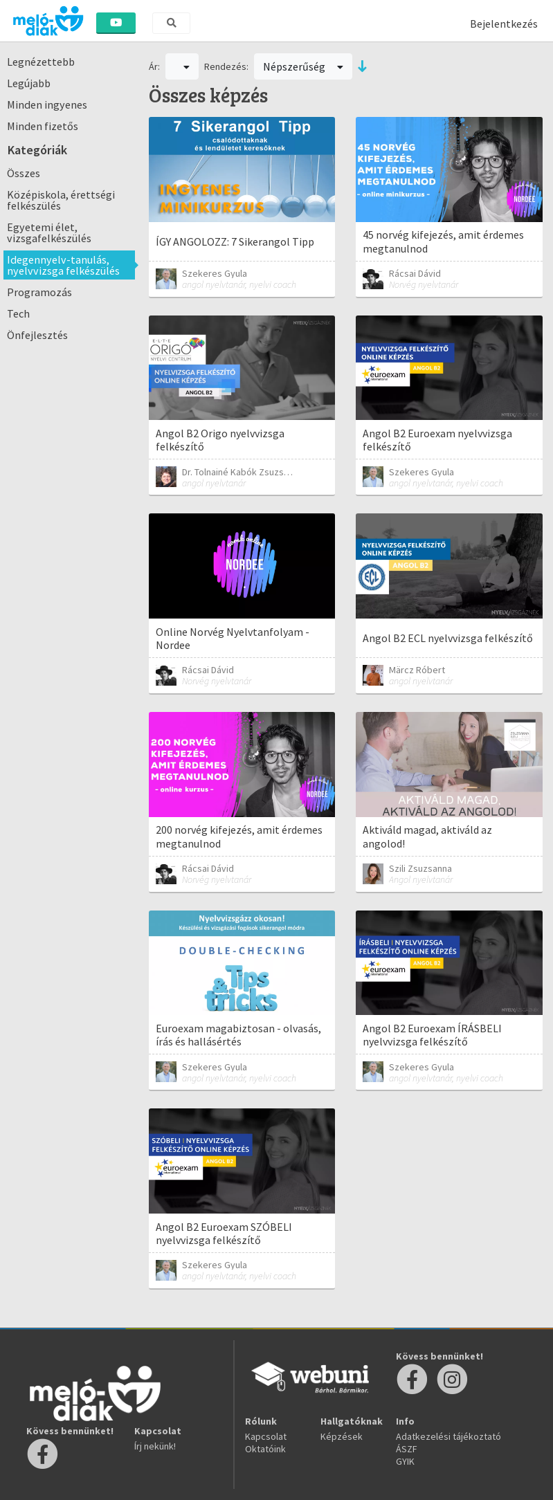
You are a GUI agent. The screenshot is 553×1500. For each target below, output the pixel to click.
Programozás (39, 292)
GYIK (405, 1461)
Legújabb (29, 83)
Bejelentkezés (504, 23)
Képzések (341, 1436)
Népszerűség (303, 66)
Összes (23, 173)
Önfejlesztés (37, 335)
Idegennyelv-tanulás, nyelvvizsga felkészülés (63, 265)
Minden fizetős (42, 126)
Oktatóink (265, 1449)
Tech (18, 313)
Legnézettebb (41, 61)
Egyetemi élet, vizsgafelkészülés (49, 232)
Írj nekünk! (155, 1446)
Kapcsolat (266, 1436)
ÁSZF (406, 1449)
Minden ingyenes (47, 104)
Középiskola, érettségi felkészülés (61, 200)
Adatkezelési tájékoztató (448, 1436)
